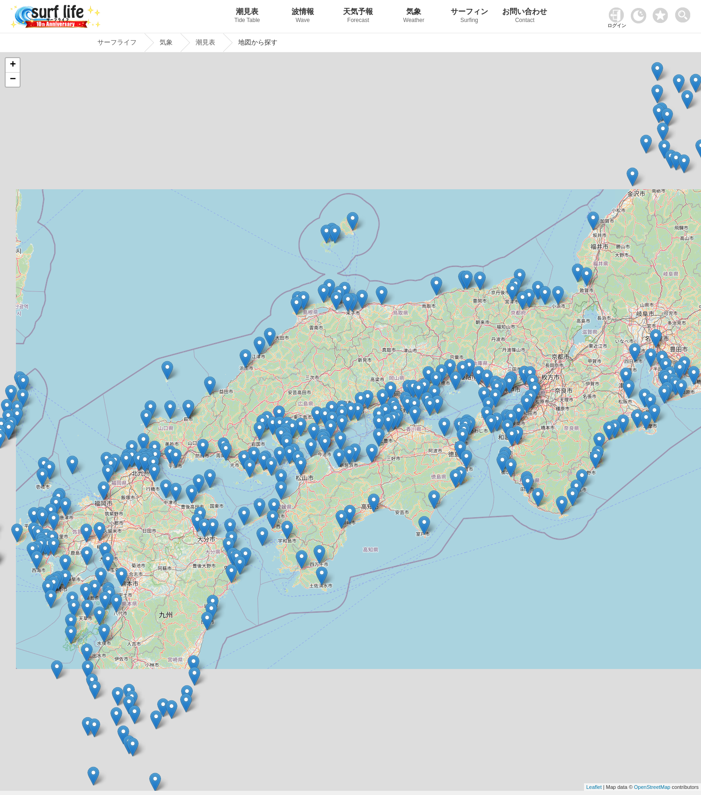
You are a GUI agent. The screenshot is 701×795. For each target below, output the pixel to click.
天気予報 (358, 16)
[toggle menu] (685, 12)
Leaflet (594, 787)
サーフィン (469, 16)
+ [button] (13, 65)
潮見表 (247, 16)
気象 (414, 16)
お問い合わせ (525, 16)
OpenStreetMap (652, 787)
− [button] (13, 80)
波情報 (303, 16)
